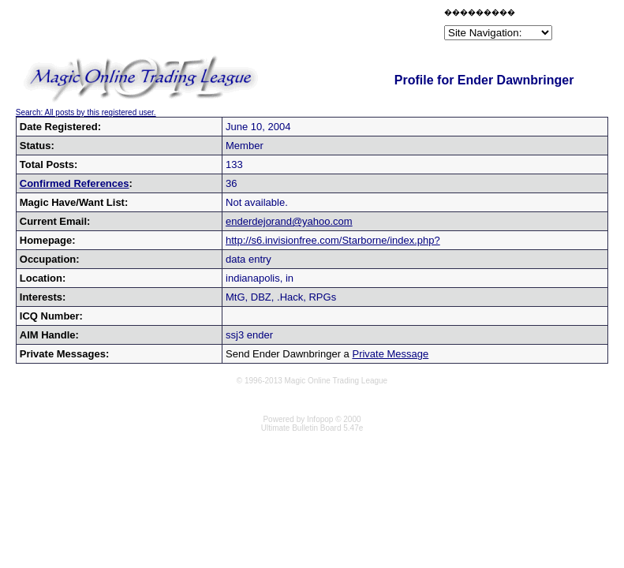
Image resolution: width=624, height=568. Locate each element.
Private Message (390, 354)
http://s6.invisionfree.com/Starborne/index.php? (333, 240)
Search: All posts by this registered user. (86, 112)
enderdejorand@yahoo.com (289, 221)
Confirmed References (74, 183)
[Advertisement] (256, 26)
